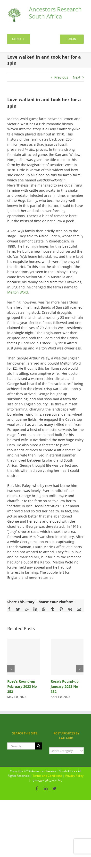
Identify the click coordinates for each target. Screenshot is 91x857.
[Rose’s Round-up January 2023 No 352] (67, 657)
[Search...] (21, 746)
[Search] (38, 746)
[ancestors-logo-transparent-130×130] (14, 10)
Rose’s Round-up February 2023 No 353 (22, 686)
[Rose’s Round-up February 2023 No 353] (23, 657)
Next (76, 77)
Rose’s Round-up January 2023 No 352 (65, 686)
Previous (61, 77)
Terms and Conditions (47, 776)
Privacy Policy (74, 776)
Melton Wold (17, 292)
